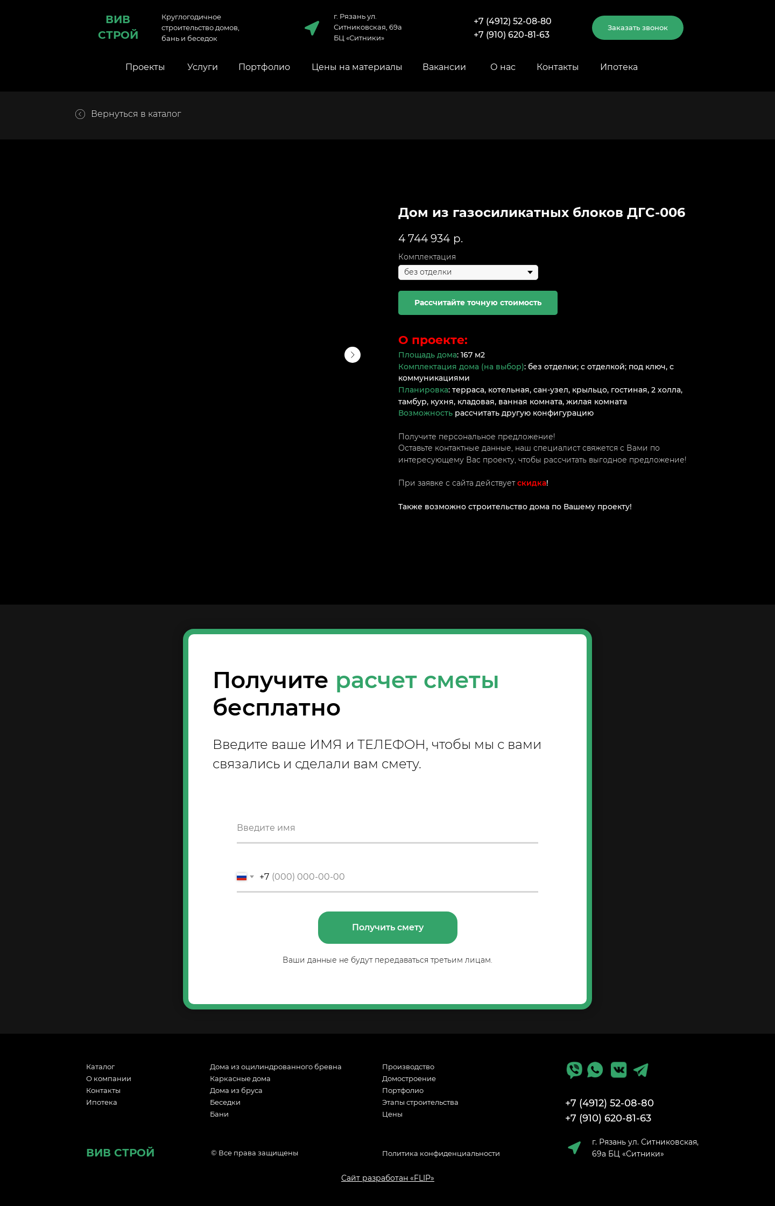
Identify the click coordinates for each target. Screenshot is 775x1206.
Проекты (145, 67)
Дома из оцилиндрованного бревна (276, 1066)
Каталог (100, 1066)
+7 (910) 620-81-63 (511, 35)
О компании (108, 1078)
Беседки (225, 1102)
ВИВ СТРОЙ (120, 1152)
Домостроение (409, 1078)
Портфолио (264, 67)
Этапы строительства (420, 1102)
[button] (638, 28)
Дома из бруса (236, 1090)
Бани (219, 1114)
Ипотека (619, 67)
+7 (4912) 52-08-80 (513, 21)
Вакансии (444, 67)
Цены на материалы (357, 67)
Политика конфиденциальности (441, 1153)
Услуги (202, 67)
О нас (503, 67)
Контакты (558, 67)
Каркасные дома (240, 1078)
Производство (408, 1066)
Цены (392, 1114)
